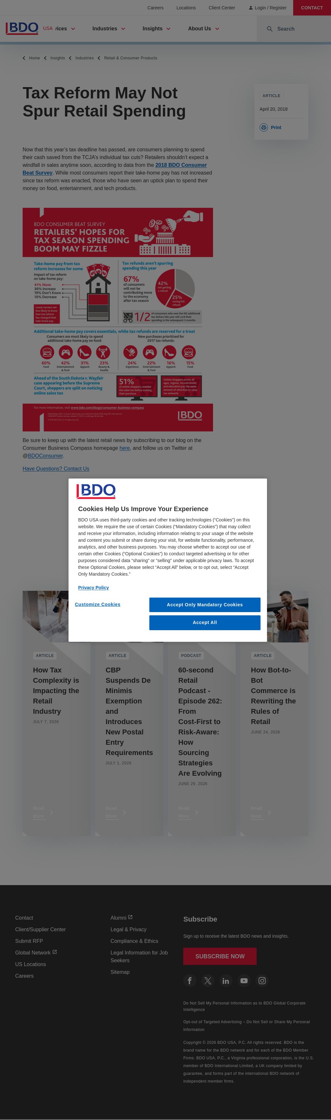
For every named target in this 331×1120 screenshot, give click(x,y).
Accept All (205, 622)
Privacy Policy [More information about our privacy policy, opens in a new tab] (93, 587)
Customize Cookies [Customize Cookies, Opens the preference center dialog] (98, 604)
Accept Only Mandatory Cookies (205, 604)
